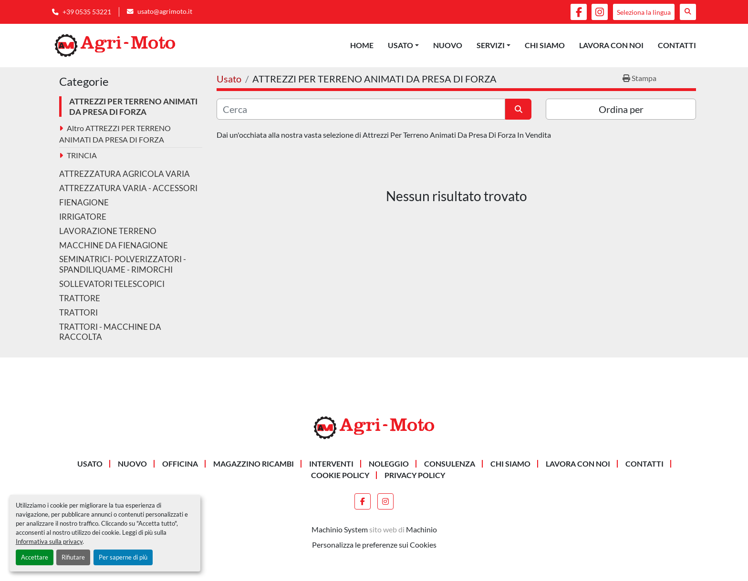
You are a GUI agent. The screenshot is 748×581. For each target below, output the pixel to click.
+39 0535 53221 (86, 12)
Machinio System (340, 529)
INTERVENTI (331, 463)
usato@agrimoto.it (164, 11)
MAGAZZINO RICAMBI (253, 463)
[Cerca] (361, 109)
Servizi (491, 45)
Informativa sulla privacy (49, 541)
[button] (403, 45)
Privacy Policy (414, 474)
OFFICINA (180, 463)
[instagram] (600, 12)
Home (362, 45)
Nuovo (447, 45)
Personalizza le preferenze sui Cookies (374, 544)
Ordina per (621, 109)
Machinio (421, 529)
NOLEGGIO (389, 463)
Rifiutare (73, 557)
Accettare (34, 557)
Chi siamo (545, 45)
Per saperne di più (123, 557)
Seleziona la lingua (644, 12)
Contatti (677, 45)
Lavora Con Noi (611, 45)
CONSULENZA (449, 463)
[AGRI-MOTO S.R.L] (374, 426)
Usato (400, 45)
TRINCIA (82, 155)
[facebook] (579, 12)
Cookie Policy (340, 474)
